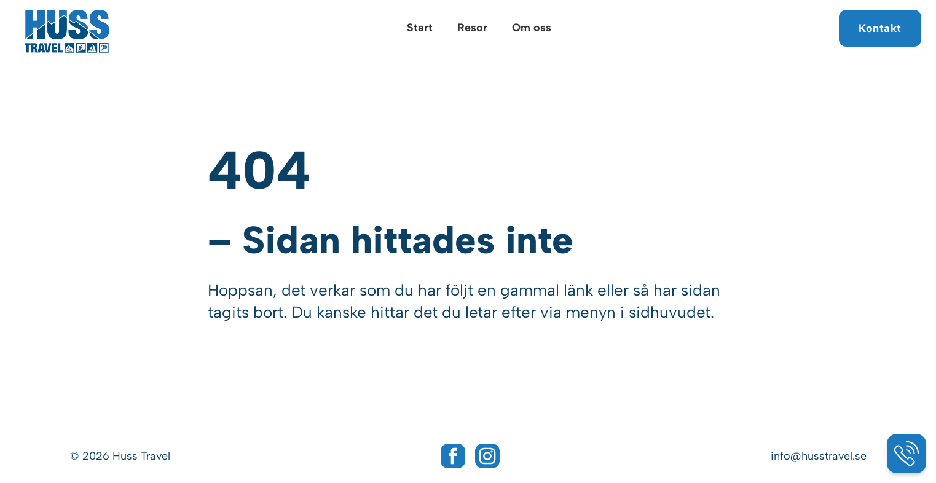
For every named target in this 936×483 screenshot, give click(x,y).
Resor (472, 27)
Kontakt (880, 28)
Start (420, 27)
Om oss (531, 27)
